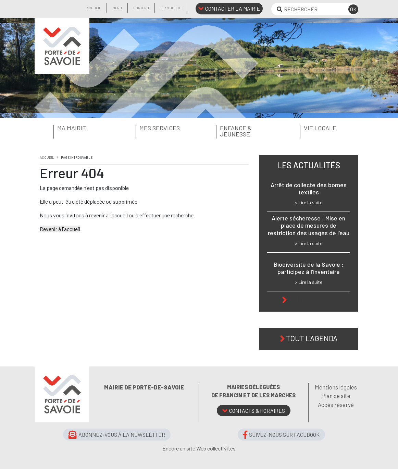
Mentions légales (336, 387)
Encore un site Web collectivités (199, 448)
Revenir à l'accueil (60, 229)
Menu (117, 8)
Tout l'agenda (311, 338)
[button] (76, 128)
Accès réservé (336, 404)
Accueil (94, 8)
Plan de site (170, 8)
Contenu (141, 8)
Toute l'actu (311, 298)
